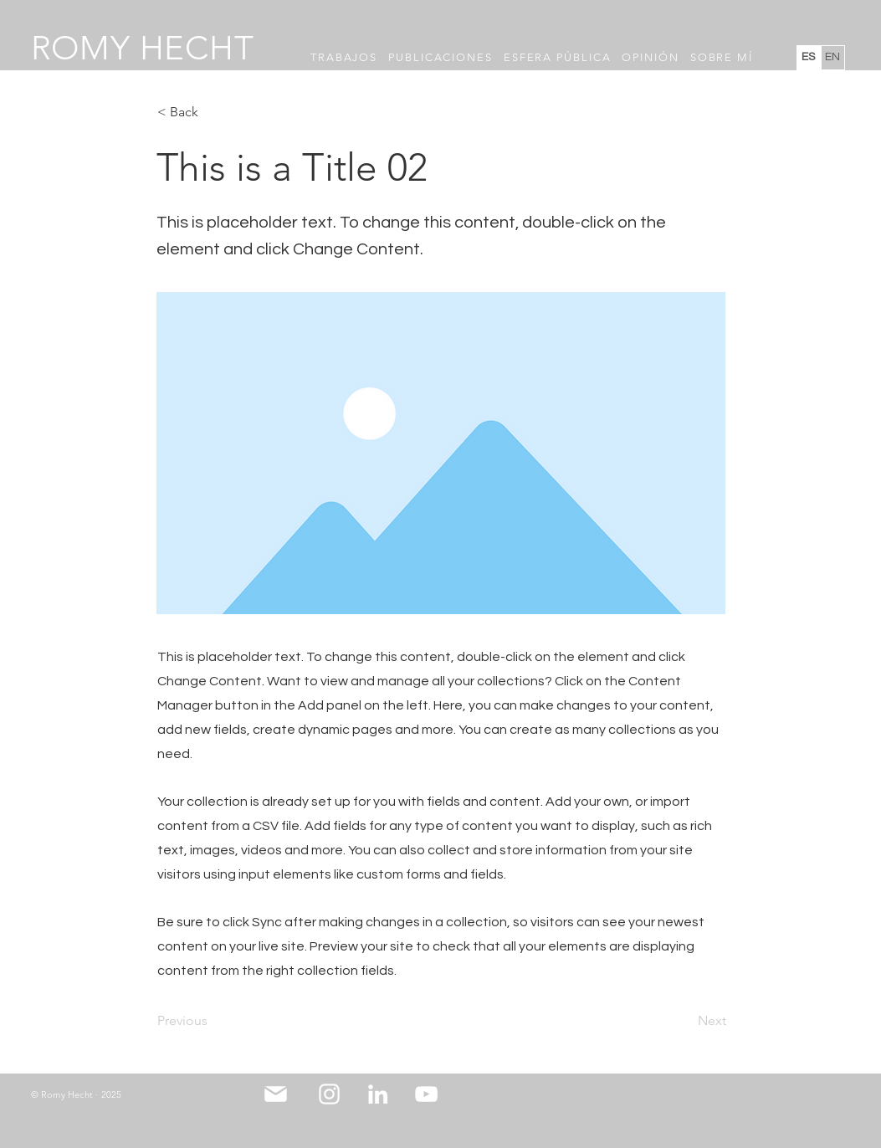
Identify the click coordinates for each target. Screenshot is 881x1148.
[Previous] (212, 1021)
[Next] (684, 1021)
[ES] (808, 57)
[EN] (833, 57)
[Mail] (276, 1094)
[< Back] (212, 112)
